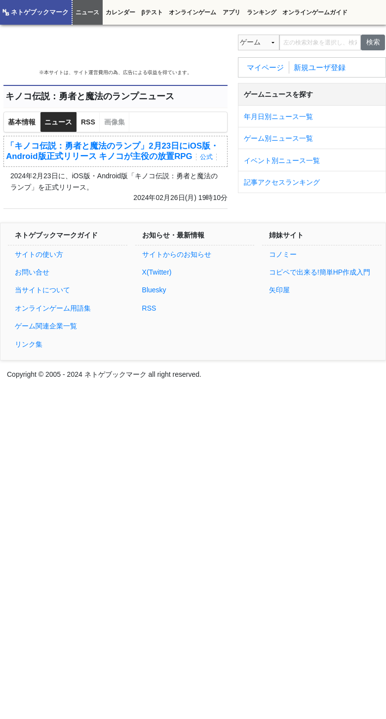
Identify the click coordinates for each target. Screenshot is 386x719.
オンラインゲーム (192, 12)
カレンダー (120, 12)
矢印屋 (279, 290)
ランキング (261, 12)
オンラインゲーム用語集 (53, 308)
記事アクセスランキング (282, 182)
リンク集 (28, 344)
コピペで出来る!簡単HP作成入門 (319, 272)
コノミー (283, 254)
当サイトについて (42, 290)
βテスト (151, 12)
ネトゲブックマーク (40, 12)
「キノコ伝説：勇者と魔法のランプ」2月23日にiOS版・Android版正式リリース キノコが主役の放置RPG (112, 151)
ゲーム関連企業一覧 (46, 326)
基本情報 (22, 122)
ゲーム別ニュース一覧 (278, 138)
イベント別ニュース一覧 (282, 160)
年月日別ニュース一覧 (278, 116)
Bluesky (154, 290)
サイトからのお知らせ (176, 254)
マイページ (265, 67)
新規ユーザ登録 (320, 67)
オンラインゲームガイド (314, 12)
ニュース (87, 12)
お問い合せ (32, 272)
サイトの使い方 (39, 254)
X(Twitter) (157, 272)
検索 (373, 42)
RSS (88, 122)
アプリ (231, 12)
